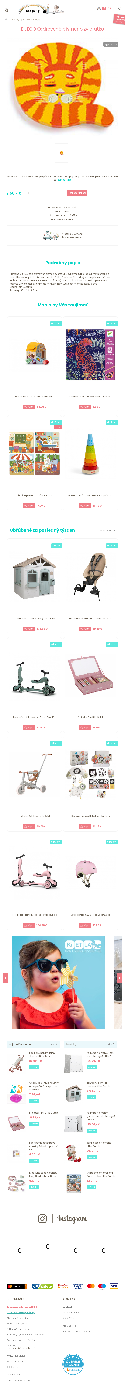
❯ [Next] (119, 978)
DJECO (67, 211)
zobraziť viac (64, 179)
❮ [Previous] (5, 978)
